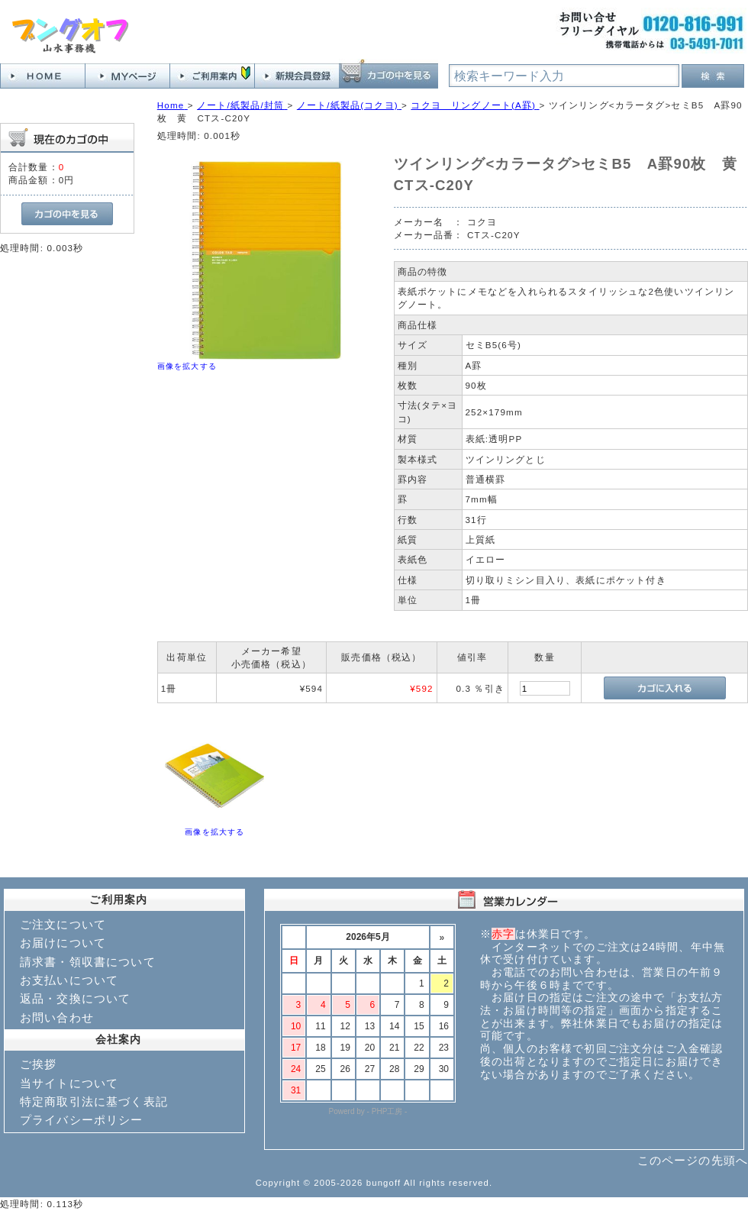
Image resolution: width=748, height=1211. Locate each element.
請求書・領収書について (88, 961)
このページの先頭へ (692, 1160)
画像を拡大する (187, 366)
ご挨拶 (38, 1064)
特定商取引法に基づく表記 (94, 1101)
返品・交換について (75, 998)
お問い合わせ (57, 1017)
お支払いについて (69, 980)
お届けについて (63, 942)
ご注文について (63, 924)
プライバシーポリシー (81, 1119)
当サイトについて (69, 1083)
